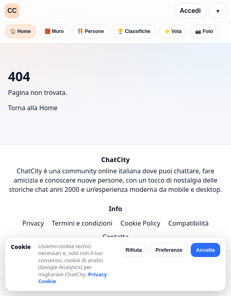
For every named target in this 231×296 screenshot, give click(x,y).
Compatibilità (188, 223)
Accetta (205, 250)
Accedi (190, 10)
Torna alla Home (33, 107)
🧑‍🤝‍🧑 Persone (90, 31)
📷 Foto (204, 31)
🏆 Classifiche (134, 31)
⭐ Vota (173, 31)
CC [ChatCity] (11, 10)
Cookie (47, 281)
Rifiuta (134, 250)
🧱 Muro (54, 31)
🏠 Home (20, 31)
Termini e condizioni (82, 223)
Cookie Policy (140, 223)
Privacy (32, 223)
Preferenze (169, 250)
